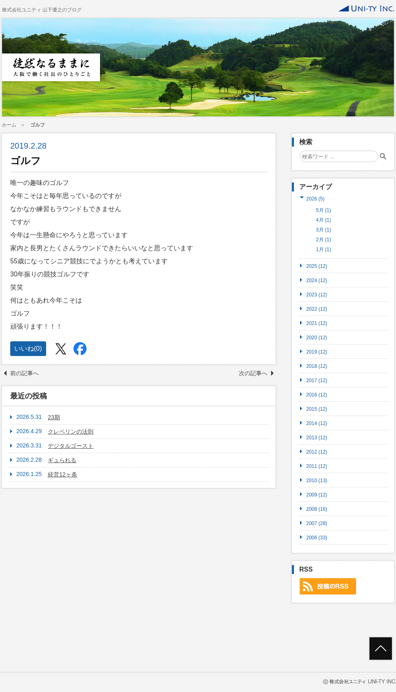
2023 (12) (316, 294)
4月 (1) (323, 220)
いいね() (28, 348)
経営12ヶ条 (62, 474)
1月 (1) (323, 249)
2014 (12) (316, 423)
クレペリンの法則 (70, 431)
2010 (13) (316, 480)
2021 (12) (316, 323)
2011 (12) (316, 466)
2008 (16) (316, 509)
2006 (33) (316, 537)
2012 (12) (316, 451)
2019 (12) (316, 351)
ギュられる (62, 460)
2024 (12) (316, 280)
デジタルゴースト (70, 446)
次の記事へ (253, 373)
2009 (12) (316, 494)
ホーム (9, 125)
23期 (54, 417)
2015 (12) (316, 409)
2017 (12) (316, 380)
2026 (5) (315, 198)
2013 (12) (316, 437)
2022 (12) (316, 309)
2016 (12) (316, 394)
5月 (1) (323, 210)
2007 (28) (316, 523)
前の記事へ (24, 373)
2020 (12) (316, 337)
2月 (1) (323, 239)
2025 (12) (316, 266)
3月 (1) (323, 229)
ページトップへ (380, 648)
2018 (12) (316, 366)
